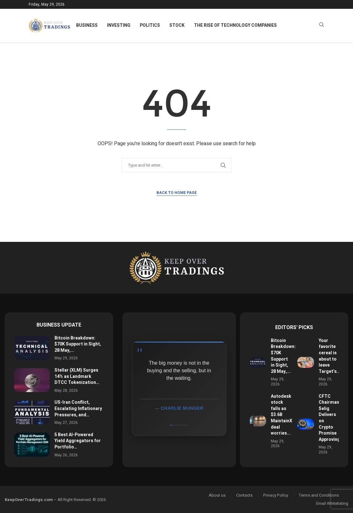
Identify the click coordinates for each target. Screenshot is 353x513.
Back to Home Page (177, 193)
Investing (118, 25)
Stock (177, 25)
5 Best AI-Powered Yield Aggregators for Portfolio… (77, 440)
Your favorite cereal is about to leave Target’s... (329, 356)
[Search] (321, 25)
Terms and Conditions (319, 495)
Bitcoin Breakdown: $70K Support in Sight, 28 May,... (77, 344)
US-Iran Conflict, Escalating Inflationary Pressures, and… (78, 408)
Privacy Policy (275, 495)
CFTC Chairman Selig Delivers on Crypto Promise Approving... (331, 418)
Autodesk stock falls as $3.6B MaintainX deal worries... (281, 415)
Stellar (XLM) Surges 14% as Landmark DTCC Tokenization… (76, 376)
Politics (150, 25)
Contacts (244, 495)
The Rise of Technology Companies (235, 25)
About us (217, 495)
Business (87, 25)
